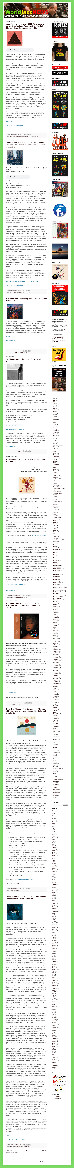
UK (37, 136)
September (54, 855)
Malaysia (55, 624)
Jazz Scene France (57, 582)
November (54, 837)
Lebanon (55, 612)
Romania (55, 718)
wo (53, 790)
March (53, 818)
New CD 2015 (56, 664)
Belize (54, 437)
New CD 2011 (56, 657)
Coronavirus (55, 475)
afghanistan (55, 409)
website (8, 1135)
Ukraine (54, 778)
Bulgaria (55, 450)
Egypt (54, 499)
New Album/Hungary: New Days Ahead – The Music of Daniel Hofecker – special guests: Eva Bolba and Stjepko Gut (26, 711)
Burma (54, 451)
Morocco (55, 640)
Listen (8, 336)
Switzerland (34, 136)
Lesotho (55, 614)
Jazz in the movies (57, 574)
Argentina (55, 417)
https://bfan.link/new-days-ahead (23, 879)
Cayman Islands (56, 456)
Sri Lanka (55, 746)
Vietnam (55, 787)
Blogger (42, 1161)
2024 (54, 408)
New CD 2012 (56, 659)
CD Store (18, 281)
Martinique (55, 630)
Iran (54, 552)
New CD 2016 (56, 665)
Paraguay (55, 696)
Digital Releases (56, 490)
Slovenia (55, 736)
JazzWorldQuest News (12, 883)
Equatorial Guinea (57, 501)
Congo (54, 472)
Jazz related (55, 581)
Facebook (23, 281)
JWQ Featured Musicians (58, 595)
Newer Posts (9, 1150)
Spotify (13, 281)
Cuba (14, 136)
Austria (11, 136)
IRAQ (54, 554)
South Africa (55, 739)
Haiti (54, 533)
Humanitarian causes (57, 539)
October (53, 821)
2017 (54, 405)
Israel (11, 597)
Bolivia (54, 440)
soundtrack (55, 738)
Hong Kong (55, 538)
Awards (54, 427)
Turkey (54, 771)
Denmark (55, 486)
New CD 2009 (56, 654)
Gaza (54, 523)
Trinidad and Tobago (57, 768)
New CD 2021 (56, 673)
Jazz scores (55, 584)
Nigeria (54, 686)
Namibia (55, 646)
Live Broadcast (56, 617)
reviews (54, 717)
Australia (55, 424)
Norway (54, 688)
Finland (54, 512)
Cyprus (54, 483)
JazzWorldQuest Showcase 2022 (15, 125)
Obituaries (55, 689)
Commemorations (57, 466)
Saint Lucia (55, 723)
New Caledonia (56, 651)
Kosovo (54, 607)
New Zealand (56, 683)
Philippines (55, 699)
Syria (54, 754)
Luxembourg (55, 619)
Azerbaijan (55, 429)
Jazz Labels (55, 576)
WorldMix (25, 352)
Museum (55, 643)
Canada (54, 454)
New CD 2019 (56, 670)
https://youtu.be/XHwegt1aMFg (39, 535)
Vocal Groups (56, 789)
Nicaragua (55, 685)
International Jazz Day (58, 549)
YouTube (35, 281)
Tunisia (54, 770)
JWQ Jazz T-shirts (57, 596)
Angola (54, 416)
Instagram (29, 281)
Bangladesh (55, 430)
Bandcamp (9, 121)
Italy (10, 292)
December (54, 836)
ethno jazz (55, 506)
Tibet (54, 762)
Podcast (55, 701)
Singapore (55, 733)
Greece (11, 352)
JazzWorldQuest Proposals (59, 590)
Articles (54, 421)
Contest (54, 474)
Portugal (11, 452)
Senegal (55, 726)
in (53, 544)
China (54, 461)
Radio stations (56, 713)
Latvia (54, 611)
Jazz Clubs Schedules (57, 568)
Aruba (54, 422)
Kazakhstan (55, 603)
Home (27, 1150)
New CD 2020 (56, 672)
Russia (54, 720)
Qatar (54, 710)
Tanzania (55, 757)
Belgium (55, 435)
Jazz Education (56, 570)
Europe (54, 507)
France (54, 515)
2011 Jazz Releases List (58, 397)
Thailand (55, 760)
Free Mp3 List (56, 519)
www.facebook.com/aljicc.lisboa (15, 429)
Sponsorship (55, 744)
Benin (54, 438)
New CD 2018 (56, 668)
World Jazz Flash (56, 792)
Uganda (54, 774)
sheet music (55, 731)
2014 (54, 400)
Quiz (54, 712)
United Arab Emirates (57, 779)
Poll (54, 704)
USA (29, 292)
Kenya (54, 604)
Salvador (55, 725)
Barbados (55, 432)
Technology (55, 758)
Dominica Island (56, 491)
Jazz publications (56, 579)
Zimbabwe (55, 798)
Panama (55, 694)
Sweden (55, 750)
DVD (54, 496)
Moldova (55, 633)
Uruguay (55, 781)
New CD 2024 (56, 678)
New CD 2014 (56, 662)
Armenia (55, 419)
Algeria (54, 414)
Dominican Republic (57, 493)
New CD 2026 (56, 681)
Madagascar (55, 622)
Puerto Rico (55, 709)
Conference (55, 470)
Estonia (54, 502)
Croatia (54, 477)
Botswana (55, 446)
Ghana (54, 528)
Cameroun (55, 453)
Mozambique (56, 641)
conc (54, 467)
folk (54, 514)
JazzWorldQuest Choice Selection (60, 587)
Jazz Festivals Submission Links (60, 572)
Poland (54, 702)
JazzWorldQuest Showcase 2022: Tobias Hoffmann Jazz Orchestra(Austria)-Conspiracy (26, 898)
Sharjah (54, 729)
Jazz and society (56, 565)
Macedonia (55, 620)
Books (54, 443)
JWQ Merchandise (57, 598)
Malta (54, 628)
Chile (54, 459)
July (53, 813)
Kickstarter (55, 606)
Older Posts (44, 1150)
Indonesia (55, 547)
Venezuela (55, 784)
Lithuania (55, 616)
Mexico (54, 632)
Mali (54, 627)
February (54, 832)
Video (54, 786)
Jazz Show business (57, 586)
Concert (54, 469)
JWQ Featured (56, 593)
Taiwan (54, 755)
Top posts (55, 763)
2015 (54, 401)
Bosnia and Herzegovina (58, 445)
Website (8, 281)
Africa (54, 411)
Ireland (54, 555)
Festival (54, 511)
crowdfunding (56, 478)
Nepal (54, 648)
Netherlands (55, 649)
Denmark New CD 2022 (58, 488)
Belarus (54, 433)
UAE (54, 773)
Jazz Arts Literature (57, 567)
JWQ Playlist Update (57, 599)
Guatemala (55, 531)
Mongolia (55, 636)
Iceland (54, 543)
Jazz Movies (55, 577)
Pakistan (55, 691)
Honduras (55, 536)
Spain (54, 742)
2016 (54, 403)
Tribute (54, 766)
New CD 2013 (56, 660)
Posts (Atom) (14, 1152)
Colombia (55, 464)
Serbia (54, 728)
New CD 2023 (15, 597)
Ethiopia (55, 504)
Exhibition (55, 509)
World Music (16, 452)
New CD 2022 (29, 136)
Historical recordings (57, 535)
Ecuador (55, 498)
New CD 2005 (56, 652)
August (53, 823)
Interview (55, 551)
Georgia (55, 525)
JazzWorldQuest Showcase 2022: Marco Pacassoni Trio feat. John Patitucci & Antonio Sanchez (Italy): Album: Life (26, 145)
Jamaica (55, 562)
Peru (54, 697)
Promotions (55, 707)
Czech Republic (56, 485)
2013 (54, 398)
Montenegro (55, 638)
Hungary (11, 890)
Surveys (55, 749)
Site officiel (10, 584)
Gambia (54, 522)
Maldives (55, 625)
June (53, 815)
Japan (54, 563)
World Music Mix (11, 340)
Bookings (55, 441)
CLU (54, 462)
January (53, 820)
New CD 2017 (56, 667)
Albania (54, 413)
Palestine (55, 693)
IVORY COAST (56, 560)
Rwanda (55, 721)
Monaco (55, 635)
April (53, 812)
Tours (54, 765)
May (53, 810)
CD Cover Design (56, 458)
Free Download (56, 517)
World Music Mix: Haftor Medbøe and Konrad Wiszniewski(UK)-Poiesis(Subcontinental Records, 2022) (25, 606)
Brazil (54, 448)
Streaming (55, 747)
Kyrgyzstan (55, 609)
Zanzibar (55, 797)
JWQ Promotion (56, 601)
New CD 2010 (56, 656)
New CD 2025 (56, 680)
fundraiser (55, 520)
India (54, 546)
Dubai (54, 494)
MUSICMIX (15, 352)
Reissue (55, 715)
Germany (55, 527)
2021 (54, 406)
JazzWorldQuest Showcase (21, 136)
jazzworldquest (58, 1096)
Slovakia (55, 734)
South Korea (55, 741)
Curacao (55, 482)
